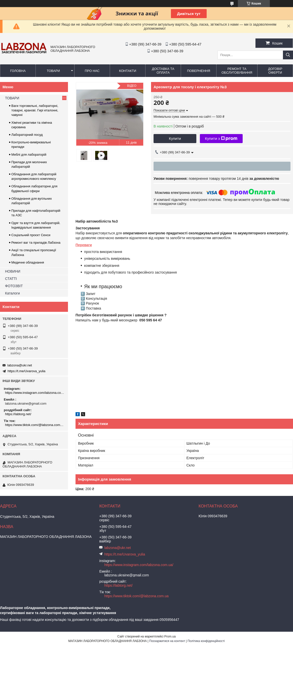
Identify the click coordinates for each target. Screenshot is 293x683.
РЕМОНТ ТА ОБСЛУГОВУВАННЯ (237, 70)
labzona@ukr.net (19, 365)
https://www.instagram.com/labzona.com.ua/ (34, 393)
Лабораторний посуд (27, 135)
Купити (175, 138)
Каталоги (12, 293)
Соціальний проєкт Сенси (30, 235)
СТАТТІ (11, 279)
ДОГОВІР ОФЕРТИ (275, 70)
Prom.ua (170, 636)
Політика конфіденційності (206, 641)
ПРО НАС (92, 71)
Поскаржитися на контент (167, 641)
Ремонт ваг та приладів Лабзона (35, 242)
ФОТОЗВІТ (14, 286)
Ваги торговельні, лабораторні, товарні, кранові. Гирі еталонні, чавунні (34, 110)
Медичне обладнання (27, 262)
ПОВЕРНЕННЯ (198, 71)
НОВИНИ (12, 271)
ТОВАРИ (53, 71)
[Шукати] (288, 55)
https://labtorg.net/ (18, 414)
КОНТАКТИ (127, 71)
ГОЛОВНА (18, 71)
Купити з (221, 138)
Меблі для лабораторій (28, 154)
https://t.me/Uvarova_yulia (26, 371)
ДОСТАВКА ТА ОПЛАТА (163, 70)
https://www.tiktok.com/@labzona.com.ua (34, 425)
